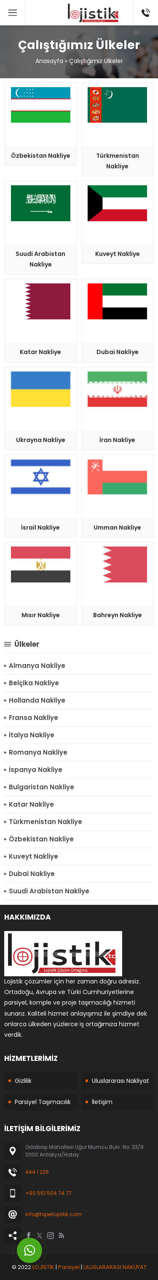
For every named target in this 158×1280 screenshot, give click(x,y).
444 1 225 (37, 1172)
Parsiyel (69, 1267)
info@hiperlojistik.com (53, 1214)
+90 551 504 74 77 (48, 1193)
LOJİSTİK (43, 1267)
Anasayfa (49, 61)
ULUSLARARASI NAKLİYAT (115, 1267)
